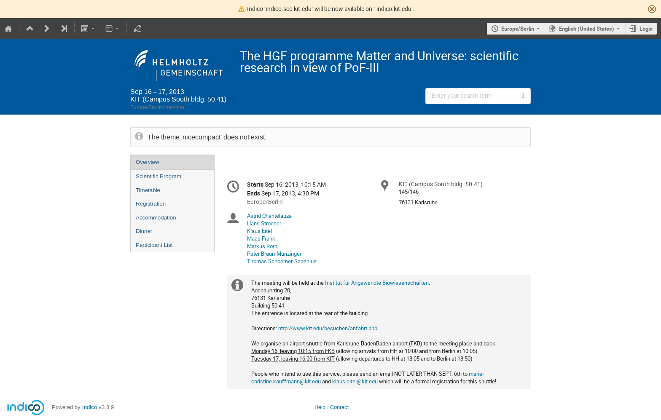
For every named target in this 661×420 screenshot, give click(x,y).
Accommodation (156, 217)
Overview (147, 162)
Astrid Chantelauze (269, 215)
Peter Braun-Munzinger (274, 253)
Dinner (144, 231)
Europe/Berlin (517, 28)
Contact (339, 407)
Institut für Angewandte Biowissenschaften (377, 282)
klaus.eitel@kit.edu (355, 381)
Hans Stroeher (264, 223)
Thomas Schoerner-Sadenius (282, 261)
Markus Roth (262, 246)
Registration (151, 204)
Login (646, 28)
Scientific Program (158, 176)
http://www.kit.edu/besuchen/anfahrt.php (327, 328)
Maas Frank (261, 238)
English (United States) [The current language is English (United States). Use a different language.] (586, 28)
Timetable (148, 190)
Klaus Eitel (259, 231)
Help (319, 407)
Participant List (154, 245)
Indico (89, 407)
